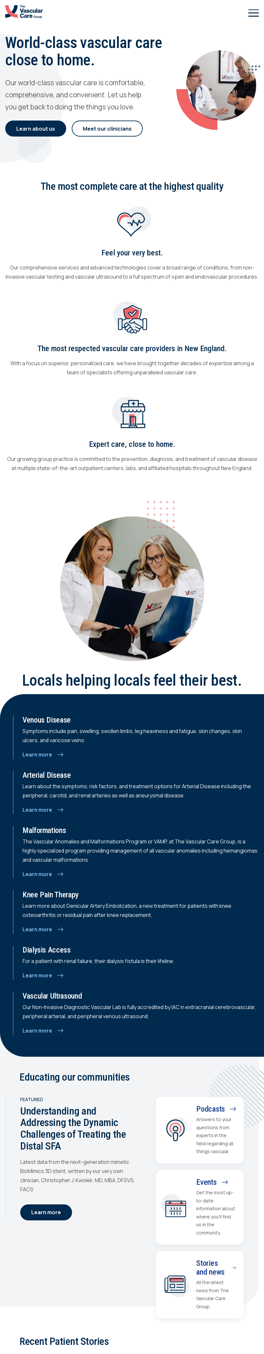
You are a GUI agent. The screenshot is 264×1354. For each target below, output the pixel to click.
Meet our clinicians (107, 128)
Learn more (46, 1212)
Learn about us (35, 128)
